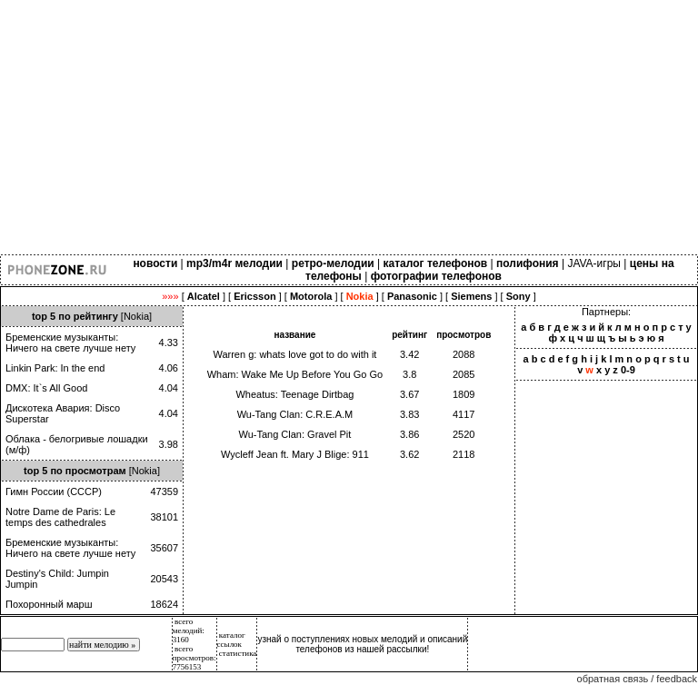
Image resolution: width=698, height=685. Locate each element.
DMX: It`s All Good (46, 387)
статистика (238, 653)
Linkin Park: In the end (55, 367)
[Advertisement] (349, 127)
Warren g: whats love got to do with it (294, 354)
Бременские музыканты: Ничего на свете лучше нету (70, 342)
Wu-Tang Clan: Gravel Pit (294, 434)
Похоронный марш (49, 604)
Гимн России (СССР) (53, 491)
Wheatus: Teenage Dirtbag (294, 394)
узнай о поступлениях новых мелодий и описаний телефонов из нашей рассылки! (362, 644)
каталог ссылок (231, 639)
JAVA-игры (594, 263)
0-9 (628, 369)
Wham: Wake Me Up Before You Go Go (295, 374)
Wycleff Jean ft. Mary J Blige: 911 (295, 454)
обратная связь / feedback (637, 678)
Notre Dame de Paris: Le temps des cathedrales (60, 517)
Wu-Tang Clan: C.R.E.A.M (295, 414)
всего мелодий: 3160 (188, 630)
